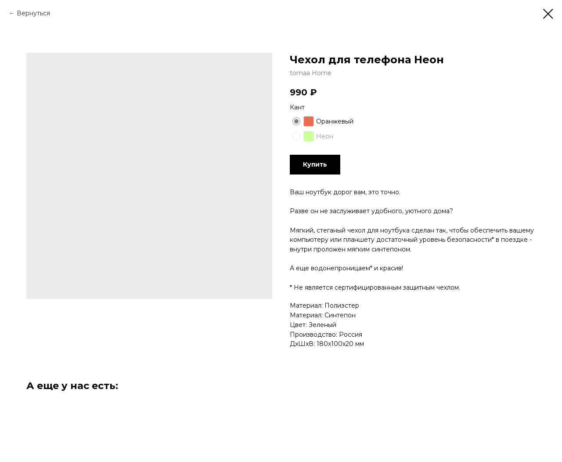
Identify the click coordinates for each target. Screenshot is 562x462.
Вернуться (33, 13)
